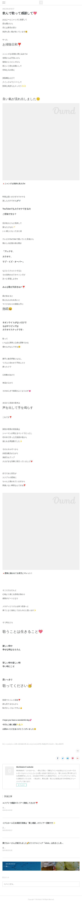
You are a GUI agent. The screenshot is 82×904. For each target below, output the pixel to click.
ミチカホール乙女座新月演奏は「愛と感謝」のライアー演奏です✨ (28, 823)
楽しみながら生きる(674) (34, 744)
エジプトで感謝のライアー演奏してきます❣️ (20, 803)
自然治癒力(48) (22, 744)
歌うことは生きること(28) (9, 744)
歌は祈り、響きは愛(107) (56, 744)
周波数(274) (45, 744)
